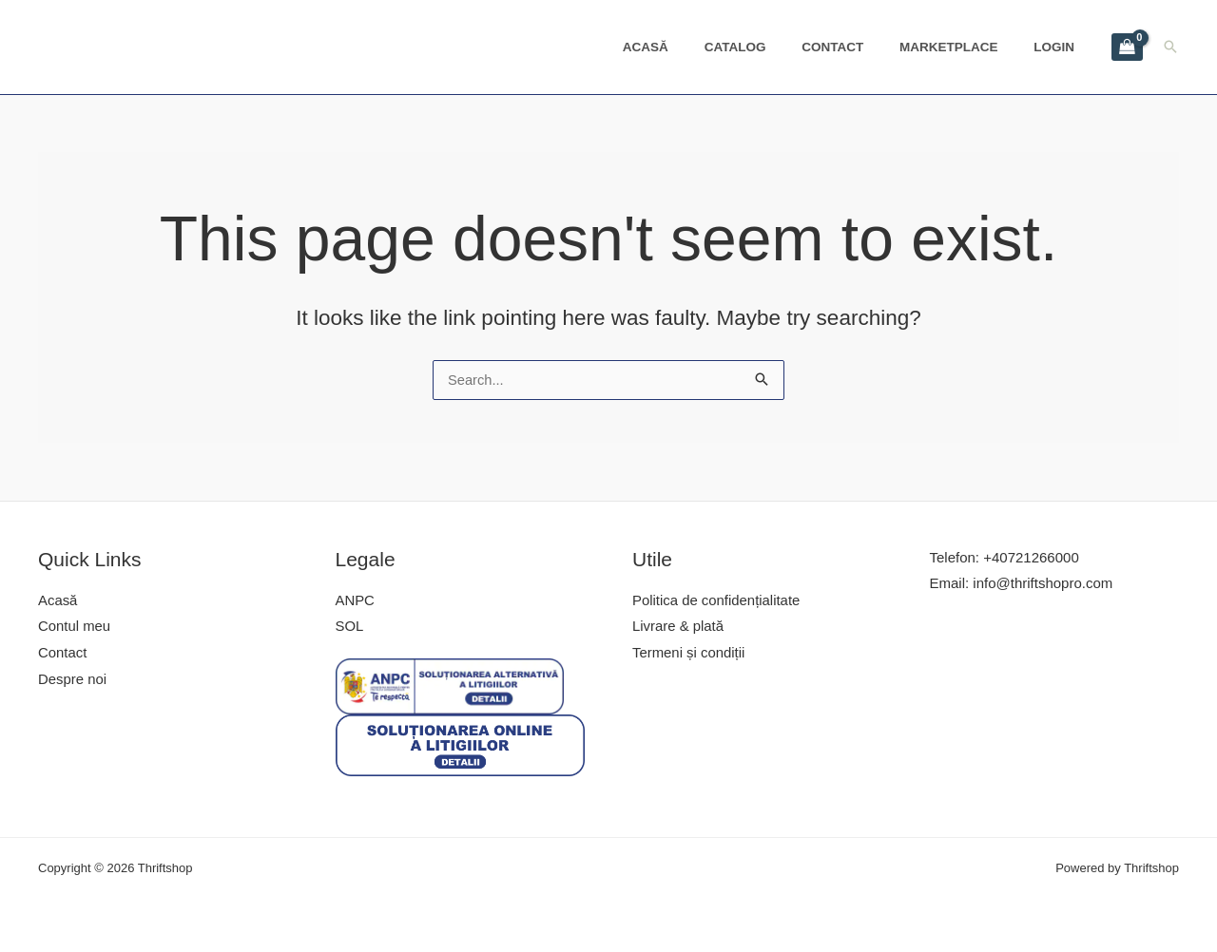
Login (1059, 47)
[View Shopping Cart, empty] (1127, 47)
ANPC (356, 601)
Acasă (691, 47)
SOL (350, 627)
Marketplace (964, 47)
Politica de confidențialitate (717, 601)
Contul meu (74, 627)
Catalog (771, 47)
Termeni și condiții (688, 654)
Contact (858, 47)
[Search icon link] (1170, 46)
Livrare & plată (678, 627)
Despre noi (72, 681)
